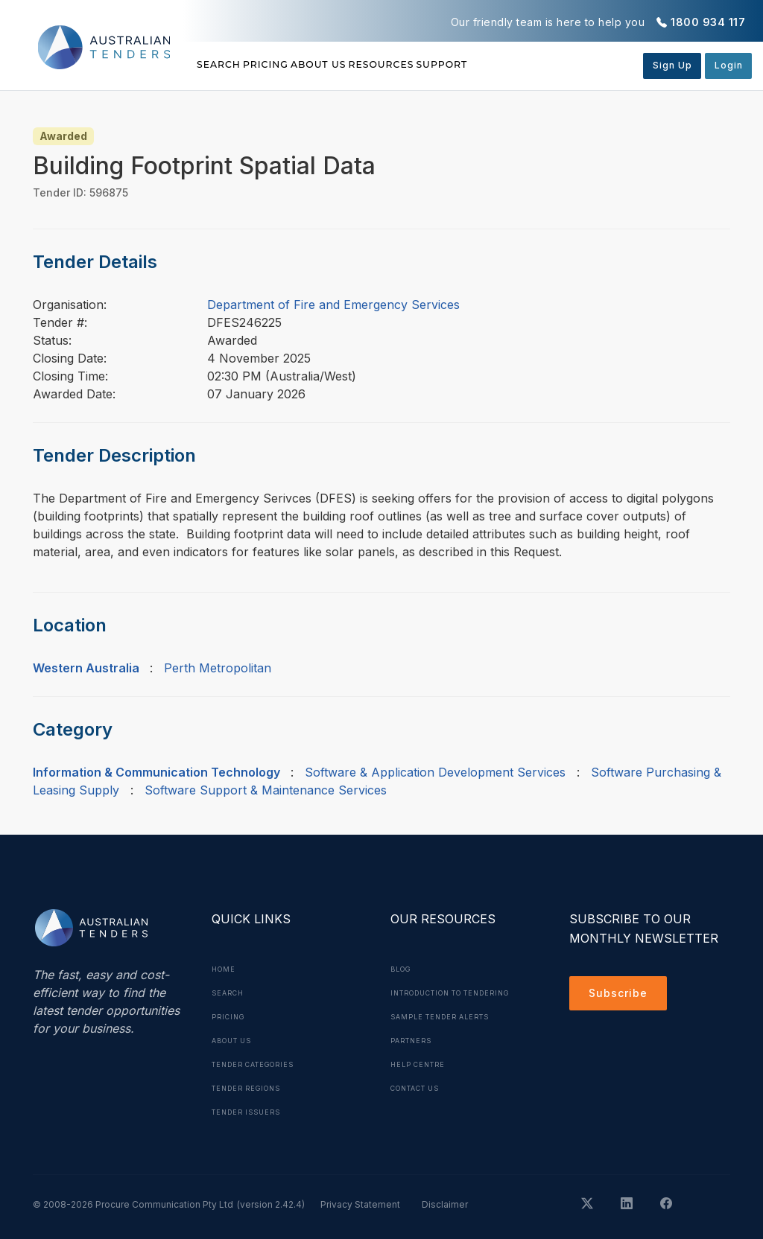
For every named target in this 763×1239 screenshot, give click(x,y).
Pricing (298, 64)
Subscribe (622, 995)
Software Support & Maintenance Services (266, 790)
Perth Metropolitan (217, 667)
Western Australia (86, 667)
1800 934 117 (708, 22)
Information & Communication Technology (156, 772)
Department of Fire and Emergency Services (333, 304)
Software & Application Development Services (435, 772)
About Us (382, 64)
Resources (476, 64)
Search (221, 64)
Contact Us (420, 1111)
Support (569, 64)
